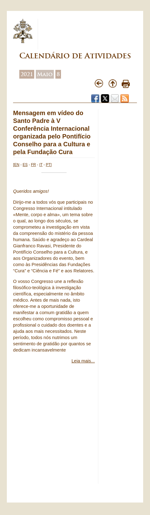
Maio (45, 74)
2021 (27, 74)
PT (48, 165)
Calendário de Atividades (75, 56)
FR (33, 165)
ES (25, 165)
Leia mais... (83, 360)
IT (40, 165)
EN (16, 165)
